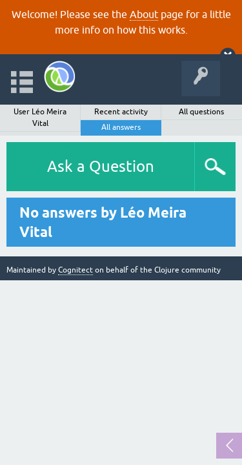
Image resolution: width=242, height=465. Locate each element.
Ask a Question (100, 166)
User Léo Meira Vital (40, 117)
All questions (201, 111)
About (144, 14)
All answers (121, 127)
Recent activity (121, 111)
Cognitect (75, 269)
